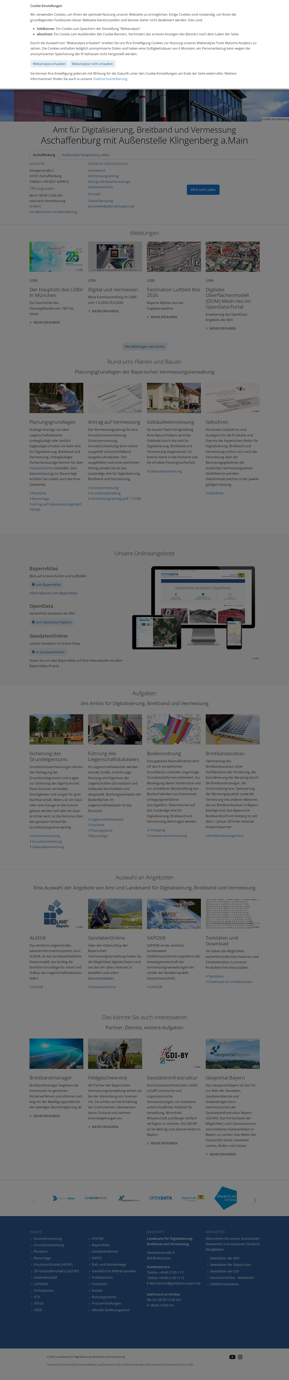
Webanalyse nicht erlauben (92, 64)
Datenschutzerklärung (110, 79)
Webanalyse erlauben (49, 64)
